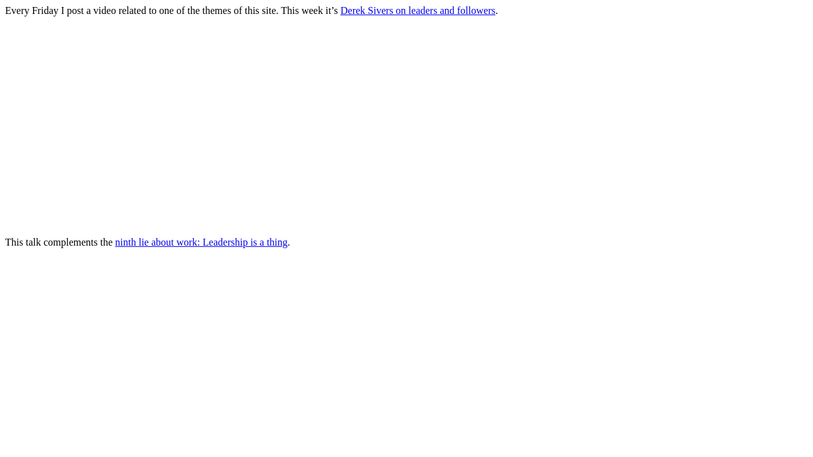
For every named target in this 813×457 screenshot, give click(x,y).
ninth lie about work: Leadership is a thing (201, 242)
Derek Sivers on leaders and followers (417, 10)
